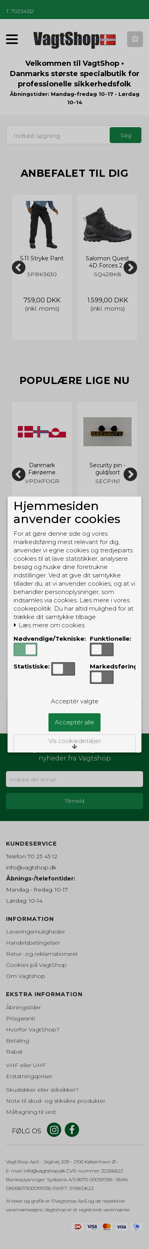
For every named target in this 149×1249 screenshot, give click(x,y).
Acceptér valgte (75, 701)
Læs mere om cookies (49, 625)
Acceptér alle (74, 722)
